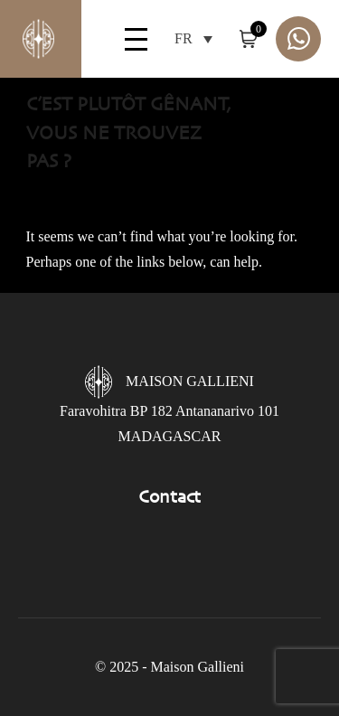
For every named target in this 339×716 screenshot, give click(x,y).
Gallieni (27, 39)
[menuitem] (193, 38)
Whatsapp (298, 38)
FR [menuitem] (183, 39)
